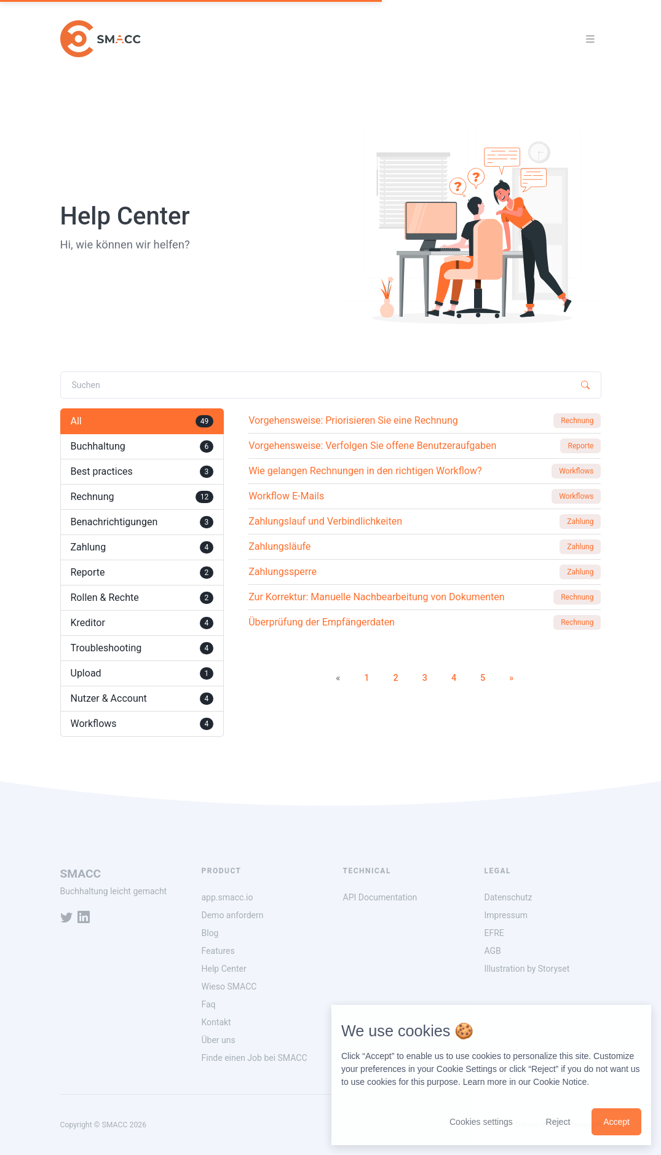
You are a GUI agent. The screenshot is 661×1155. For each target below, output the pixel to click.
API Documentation (380, 897)
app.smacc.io (227, 897)
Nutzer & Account (142, 699)
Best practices (142, 472)
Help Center (224, 969)
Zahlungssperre (282, 572)
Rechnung (142, 497)
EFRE (494, 933)
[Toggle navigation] (590, 39)
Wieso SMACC (229, 986)
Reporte (142, 572)
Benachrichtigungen (142, 522)
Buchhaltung (142, 446)
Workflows (142, 724)
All (142, 421)
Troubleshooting (142, 648)
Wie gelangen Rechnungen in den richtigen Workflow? (364, 471)
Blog (210, 933)
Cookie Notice (560, 1082)
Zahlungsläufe (279, 546)
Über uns (219, 1040)
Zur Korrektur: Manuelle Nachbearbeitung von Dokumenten (376, 597)
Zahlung (142, 547)
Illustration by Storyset (527, 969)
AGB (493, 951)
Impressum (506, 915)
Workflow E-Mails (286, 496)
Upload (142, 673)
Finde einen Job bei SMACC (254, 1058)
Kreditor (142, 623)
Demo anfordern (233, 915)
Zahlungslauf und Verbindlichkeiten (325, 521)
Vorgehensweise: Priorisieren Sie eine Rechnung (353, 420)
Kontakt (216, 1022)
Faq (209, 1004)
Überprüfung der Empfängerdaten (321, 622)
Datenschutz (508, 897)
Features (218, 951)
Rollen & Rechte (142, 598)
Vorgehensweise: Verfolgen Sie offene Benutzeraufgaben (372, 445)
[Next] (511, 678)
